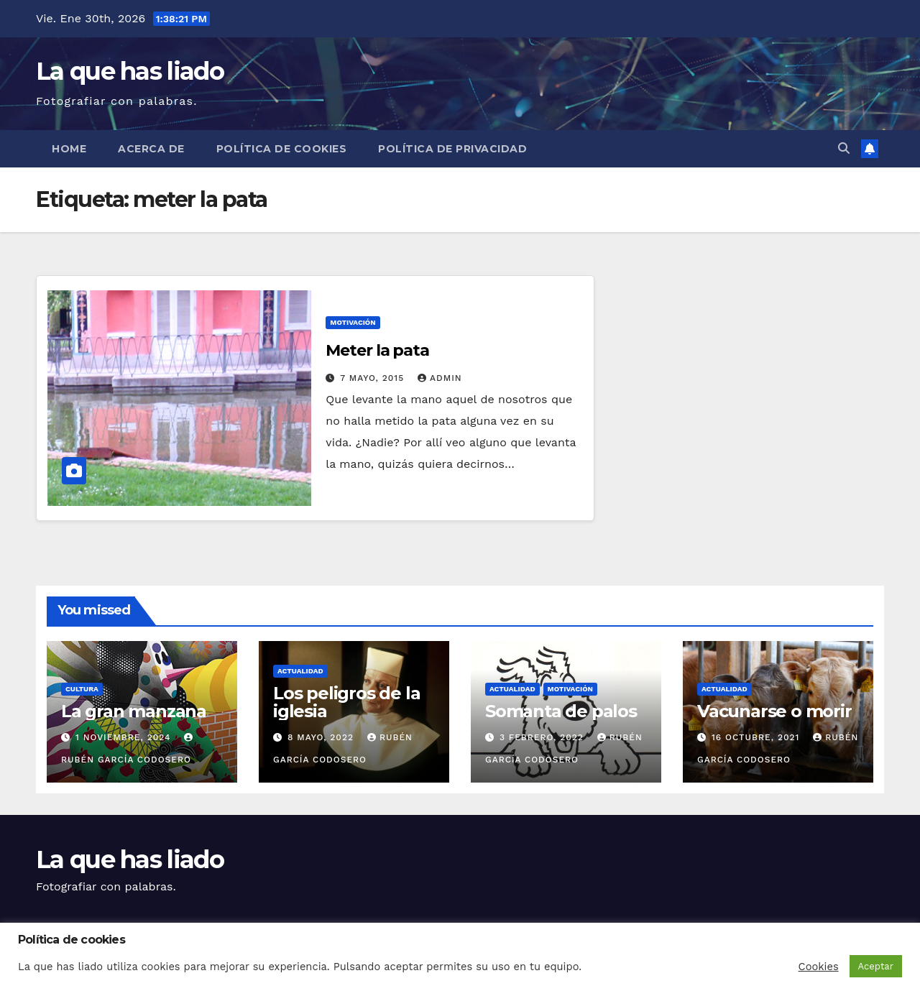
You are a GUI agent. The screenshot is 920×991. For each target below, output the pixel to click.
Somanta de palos (561, 711)
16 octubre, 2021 (757, 737)
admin (440, 378)
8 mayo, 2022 (322, 737)
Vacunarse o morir (774, 711)
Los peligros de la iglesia (346, 702)
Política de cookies (281, 148)
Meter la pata (377, 350)
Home (69, 148)
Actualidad (300, 671)
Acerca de (151, 148)
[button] (844, 148)
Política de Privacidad (452, 148)
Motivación (352, 322)
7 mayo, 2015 (374, 378)
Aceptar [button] (875, 966)
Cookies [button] (819, 966)
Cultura (81, 689)
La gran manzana (133, 711)
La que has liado (130, 71)
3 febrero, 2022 (543, 737)
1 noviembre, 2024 (124, 737)
